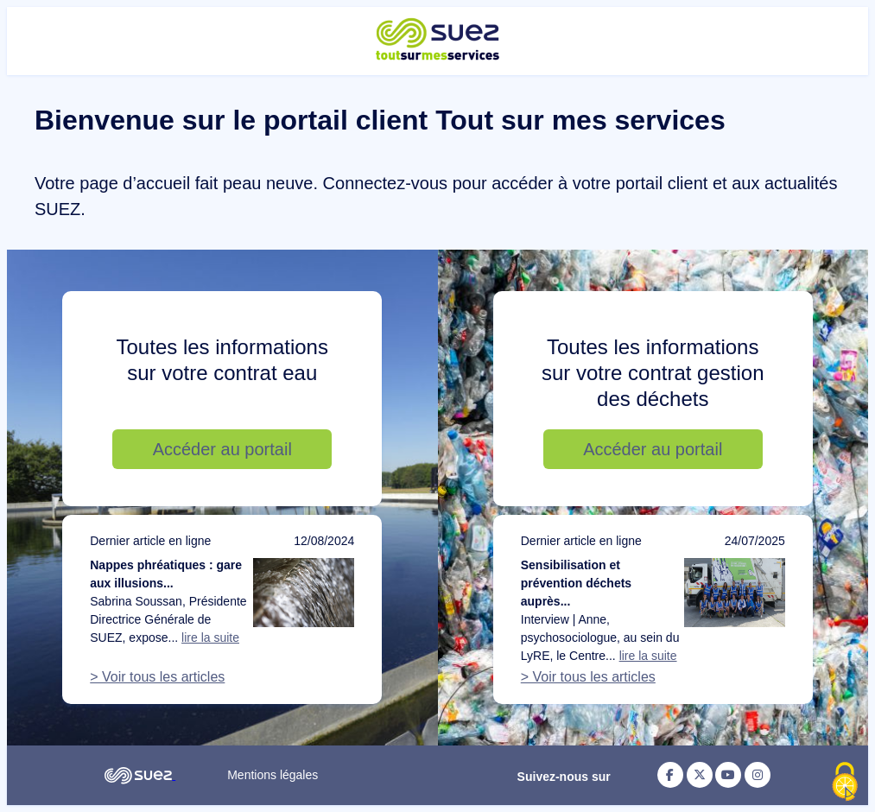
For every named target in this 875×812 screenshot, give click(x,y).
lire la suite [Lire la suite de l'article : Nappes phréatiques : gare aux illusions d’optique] (210, 637)
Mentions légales (272, 775)
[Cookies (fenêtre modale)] (845, 782)
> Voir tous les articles (157, 676)
